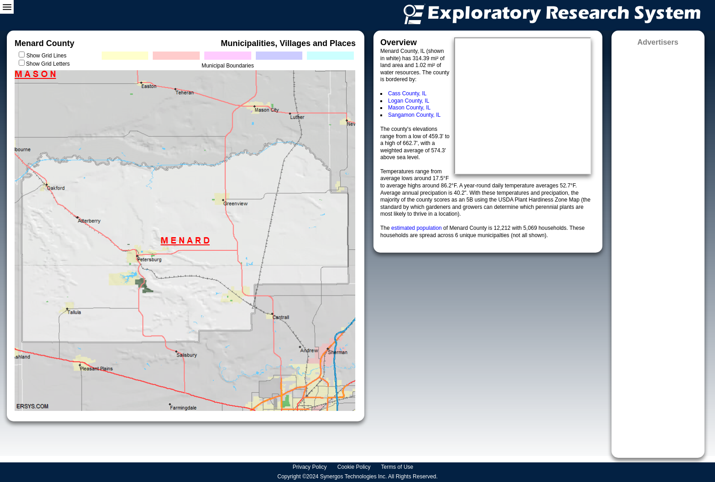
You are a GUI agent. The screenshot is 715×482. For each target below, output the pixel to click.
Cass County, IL (407, 93)
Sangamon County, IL (414, 115)
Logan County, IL (409, 101)
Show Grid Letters (48, 64)
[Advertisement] (658, 249)
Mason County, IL (409, 107)
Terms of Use (398, 467)
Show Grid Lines (48, 55)
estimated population (417, 228)
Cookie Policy (354, 467)
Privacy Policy (310, 467)
